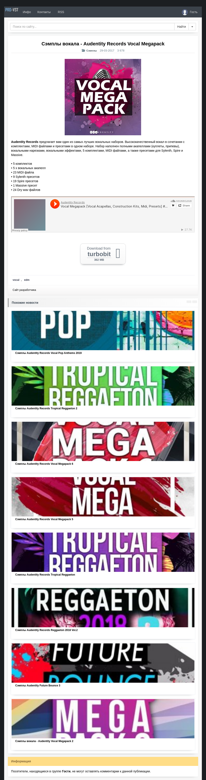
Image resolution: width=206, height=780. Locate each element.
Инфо (38, 12)
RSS (71, 12)
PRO (17, 12)
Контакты (54, 12)
